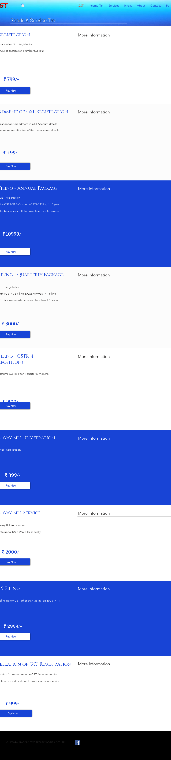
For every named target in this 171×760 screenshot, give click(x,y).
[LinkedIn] (92, 742)
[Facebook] (77, 742)
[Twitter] (85, 742)
